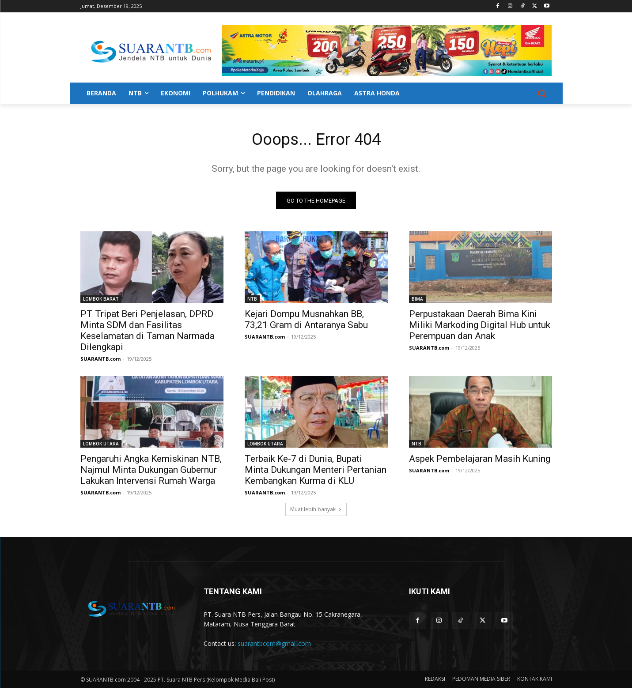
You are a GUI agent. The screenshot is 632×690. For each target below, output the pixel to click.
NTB (252, 301)
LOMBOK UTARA (101, 446)
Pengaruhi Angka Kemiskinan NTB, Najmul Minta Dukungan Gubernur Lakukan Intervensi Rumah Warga (151, 472)
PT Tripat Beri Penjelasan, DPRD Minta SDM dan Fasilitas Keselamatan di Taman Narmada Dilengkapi (147, 332)
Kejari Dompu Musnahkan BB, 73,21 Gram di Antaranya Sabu (306, 321)
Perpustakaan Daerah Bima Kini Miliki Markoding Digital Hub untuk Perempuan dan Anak (479, 327)
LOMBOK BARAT (101, 301)
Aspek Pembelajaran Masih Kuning (479, 461)
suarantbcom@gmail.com (274, 645)
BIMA (417, 301)
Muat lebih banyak (316, 511)
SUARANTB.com (100, 361)
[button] (541, 93)
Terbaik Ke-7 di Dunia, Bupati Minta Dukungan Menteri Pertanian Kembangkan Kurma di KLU (315, 472)
